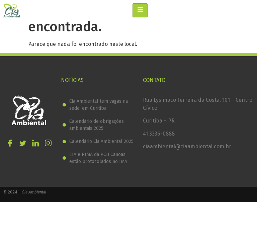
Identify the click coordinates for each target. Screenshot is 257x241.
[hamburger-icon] (140, 10)
